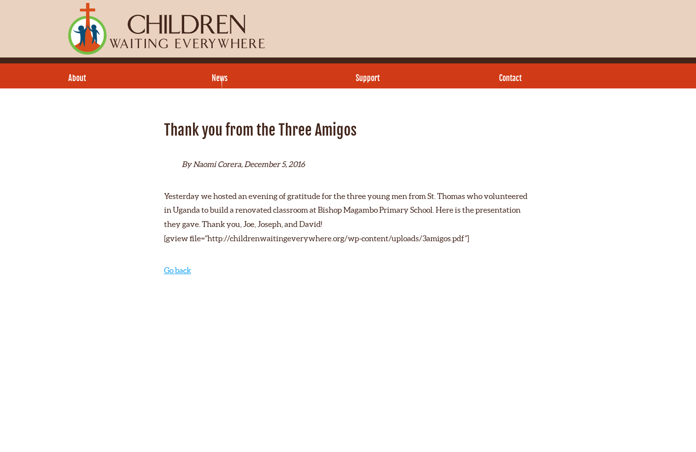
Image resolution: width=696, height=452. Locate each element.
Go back (177, 270)
